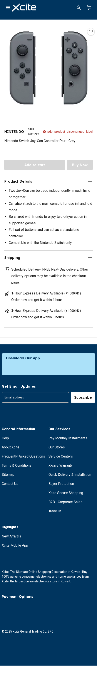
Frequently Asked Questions (23, 456)
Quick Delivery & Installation (69, 475)
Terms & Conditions (17, 465)
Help (5, 438)
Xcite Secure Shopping (65, 493)
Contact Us (10, 484)
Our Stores (56, 447)
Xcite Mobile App (15, 545)
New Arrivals (11, 536)
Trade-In (54, 511)
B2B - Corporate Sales (65, 502)
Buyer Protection (61, 484)
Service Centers (60, 456)
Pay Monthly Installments (67, 438)
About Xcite (10, 447)
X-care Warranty (60, 465)
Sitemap (8, 475)
